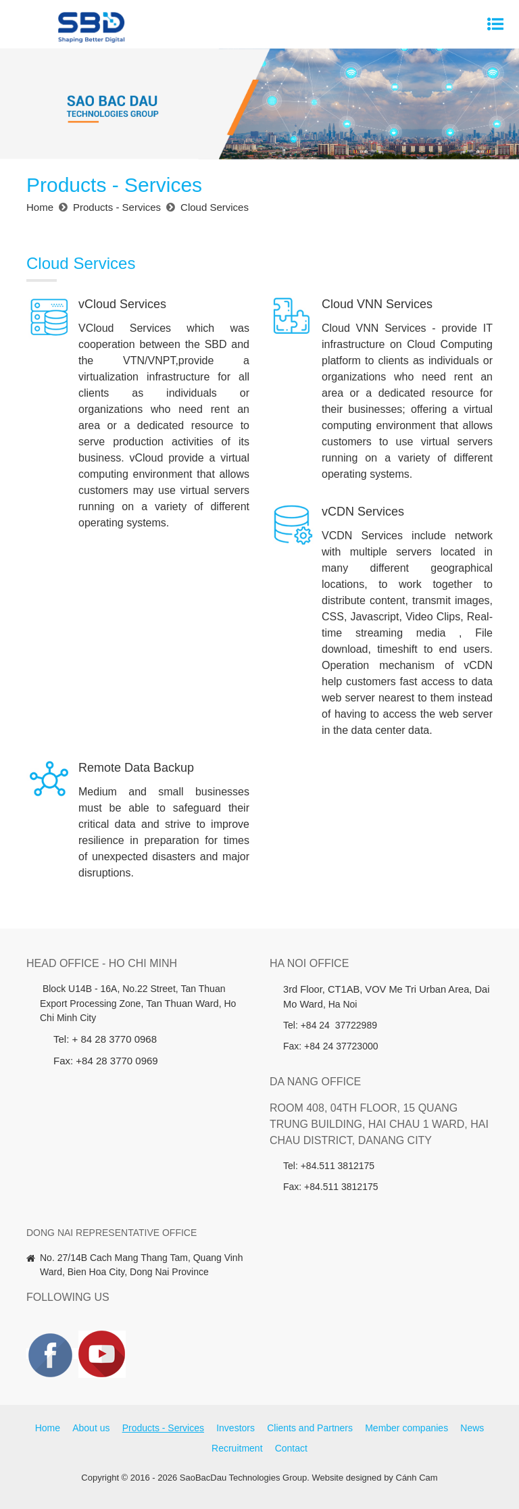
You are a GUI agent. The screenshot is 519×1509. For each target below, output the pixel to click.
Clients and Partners (310, 1428)
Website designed (346, 1478)
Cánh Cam (417, 1478)
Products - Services (163, 1428)
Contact (291, 1448)
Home (47, 1428)
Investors (235, 1428)
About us (90, 1428)
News (472, 1428)
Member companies (406, 1428)
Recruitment (237, 1448)
